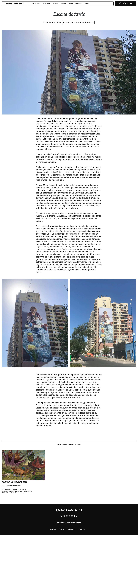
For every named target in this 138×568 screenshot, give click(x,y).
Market (73, 3)
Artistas (49, 539)
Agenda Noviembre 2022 (16, 487)
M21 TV (82, 3)
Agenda (5, 493)
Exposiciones (38, 3)
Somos (103, 3)
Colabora (71, 539)
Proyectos (52, 3)
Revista (63, 3)
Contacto (92, 3)
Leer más (22, 501)
